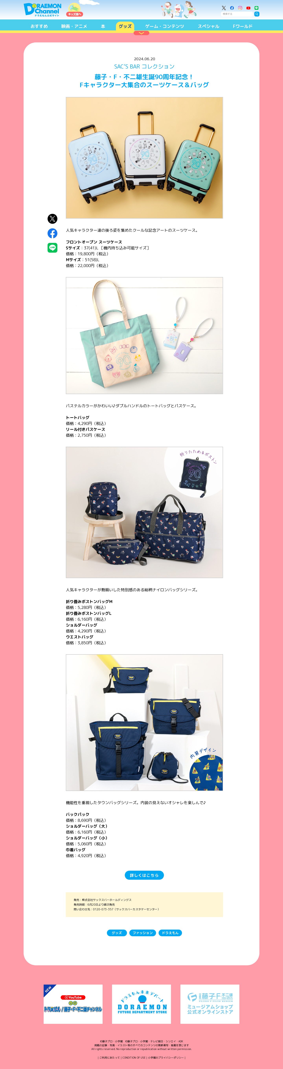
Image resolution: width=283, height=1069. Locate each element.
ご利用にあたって (109, 1057)
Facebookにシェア (53, 233)
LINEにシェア (53, 248)
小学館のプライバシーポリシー (166, 1057)
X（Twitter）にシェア (53, 219)
